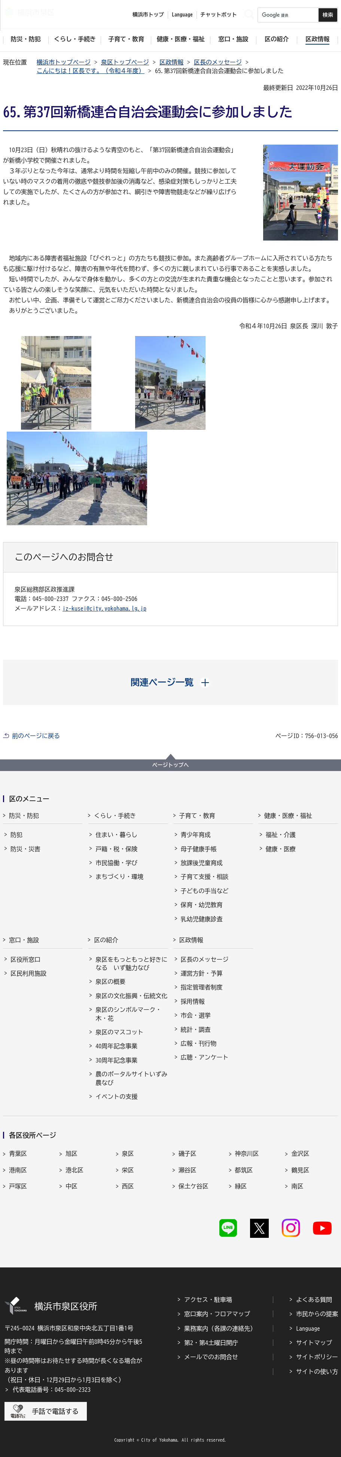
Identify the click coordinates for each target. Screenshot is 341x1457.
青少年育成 (196, 835)
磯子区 (188, 1154)
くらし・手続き (115, 816)
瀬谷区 (188, 1170)
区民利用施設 (28, 973)
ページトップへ (170, 765)
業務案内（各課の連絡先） (220, 1328)
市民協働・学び (116, 863)
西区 (128, 1186)
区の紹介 (106, 940)
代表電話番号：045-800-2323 (52, 1390)
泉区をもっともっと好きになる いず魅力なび (131, 963)
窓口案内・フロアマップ (217, 1314)
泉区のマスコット (119, 1032)
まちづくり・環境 (119, 877)
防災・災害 (25, 849)
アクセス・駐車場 (208, 1300)
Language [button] (182, 14)
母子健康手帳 (199, 849)
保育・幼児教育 (202, 905)
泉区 (128, 1154)
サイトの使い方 (317, 1372)
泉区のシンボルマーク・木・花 (128, 1014)
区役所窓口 (25, 959)
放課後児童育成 (202, 863)
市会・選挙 (196, 1015)
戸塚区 (18, 1186)
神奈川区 (247, 1154)
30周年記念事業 (116, 1060)
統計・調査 (196, 1030)
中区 (71, 1186)
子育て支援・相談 (205, 877)
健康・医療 (281, 849)
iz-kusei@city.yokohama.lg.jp (104, 608)
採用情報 (193, 1001)
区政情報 (171, 62)
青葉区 (18, 1154)
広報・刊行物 (199, 1043)
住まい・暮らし (116, 835)
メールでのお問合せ (211, 1357)
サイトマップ (314, 1343)
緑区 (241, 1186)
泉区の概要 (110, 982)
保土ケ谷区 (193, 1186)
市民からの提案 (317, 1314)
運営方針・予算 (202, 973)
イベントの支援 (116, 1097)
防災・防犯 (24, 816)
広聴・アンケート (205, 1057)
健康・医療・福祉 (288, 816)
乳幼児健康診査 (202, 919)
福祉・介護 (281, 835)
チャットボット (218, 14)
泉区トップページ (125, 62)
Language (308, 1328)
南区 (297, 1186)
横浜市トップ (148, 14)
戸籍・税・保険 (116, 849)
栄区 (128, 1170)
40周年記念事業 (116, 1046)
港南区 (18, 1170)
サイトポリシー (317, 1357)
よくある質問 (314, 1300)
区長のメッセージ (218, 62)
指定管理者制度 (202, 987)
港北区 (74, 1170)
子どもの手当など (205, 891)
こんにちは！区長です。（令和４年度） (90, 71)
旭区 (71, 1154)
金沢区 (300, 1154)
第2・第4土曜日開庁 (211, 1343)
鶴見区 (300, 1170)
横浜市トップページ (64, 62)
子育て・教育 (197, 816)
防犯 (16, 835)
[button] (170, 682)
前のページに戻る (36, 736)
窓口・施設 (24, 940)
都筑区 (244, 1170)
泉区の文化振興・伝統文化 (131, 996)
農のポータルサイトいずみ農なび (131, 1078)
